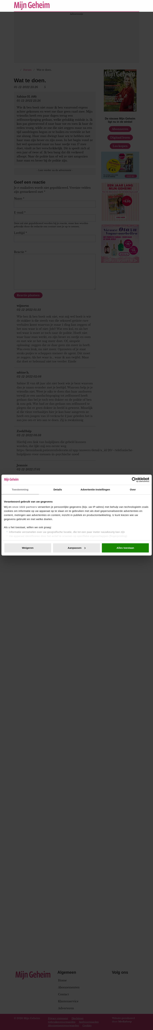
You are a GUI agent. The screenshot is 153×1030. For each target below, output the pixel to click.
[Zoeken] (136, 5)
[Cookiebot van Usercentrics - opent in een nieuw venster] (134, 479)
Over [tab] (133, 489)
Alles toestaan (125, 547)
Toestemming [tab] (20, 489)
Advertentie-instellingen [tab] (95, 489)
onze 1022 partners (24, 506)
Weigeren (28, 547)
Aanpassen (77, 547)
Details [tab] (57, 489)
